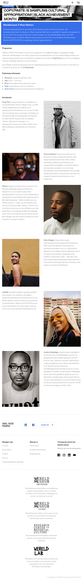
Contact (5, 445)
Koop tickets (6, 450)
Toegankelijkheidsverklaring (12, 462)
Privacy (5, 458)
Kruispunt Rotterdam (38, 450)
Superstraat (34, 445)
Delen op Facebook (33, 425)
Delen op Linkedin (25, 425)
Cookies (5, 454)
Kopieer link (45, 425)
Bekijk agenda (35, 454)
